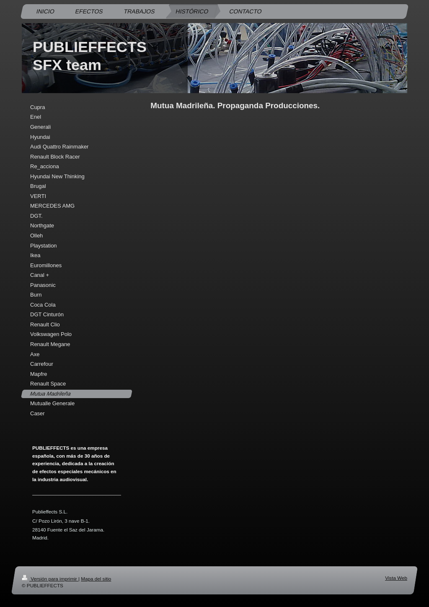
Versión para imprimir (50, 578)
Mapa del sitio (96, 578)
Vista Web (396, 578)
